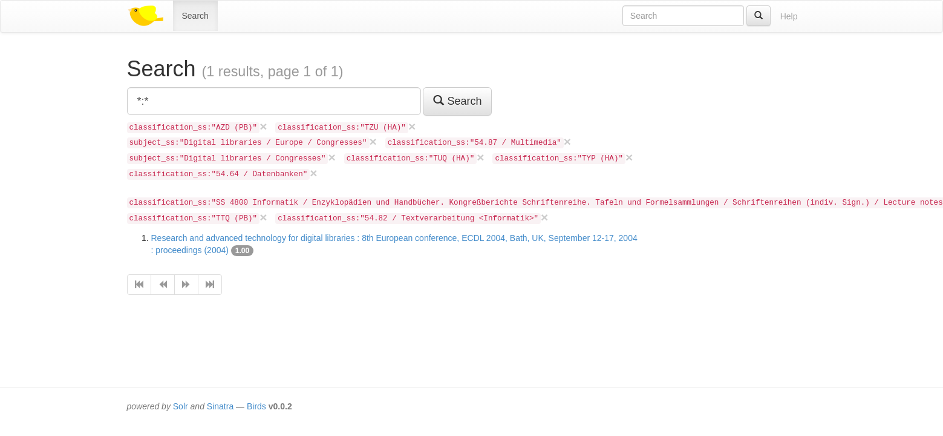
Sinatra (220, 406)
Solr (180, 406)
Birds (256, 406)
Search (195, 16)
